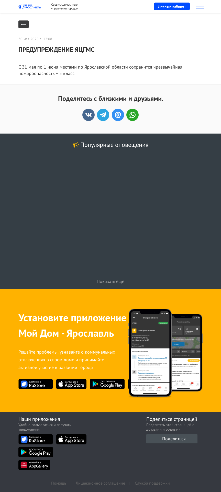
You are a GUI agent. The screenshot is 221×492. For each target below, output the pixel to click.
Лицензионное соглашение (100, 483)
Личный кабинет (172, 6)
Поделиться (174, 439)
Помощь (58, 483)
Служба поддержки (152, 483)
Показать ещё (110, 281)
